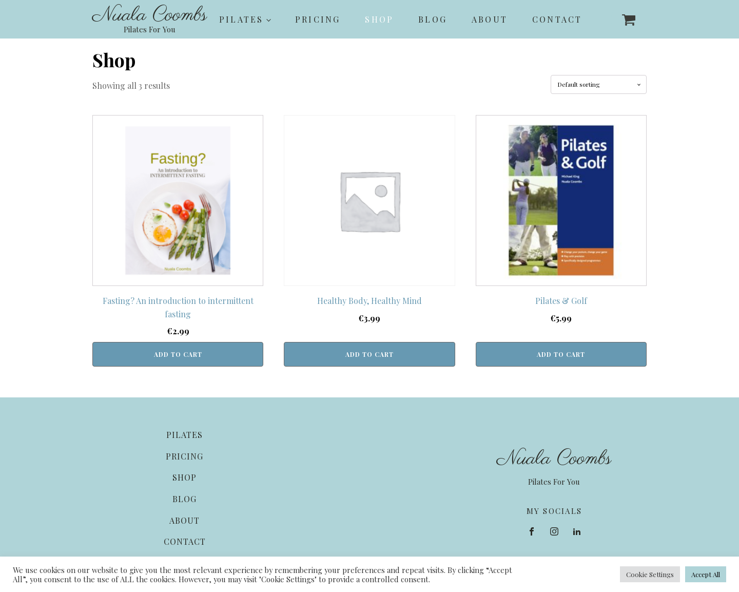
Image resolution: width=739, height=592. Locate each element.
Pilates (241, 19)
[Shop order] (599, 84)
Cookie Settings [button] (650, 574)
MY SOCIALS (554, 511)
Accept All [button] (705, 574)
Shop (379, 19)
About (490, 19)
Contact (557, 19)
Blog (432, 19)
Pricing (317, 19)
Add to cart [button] (178, 354)
